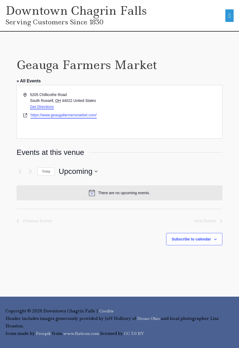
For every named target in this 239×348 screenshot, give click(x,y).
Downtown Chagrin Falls (76, 10)
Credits (106, 311)
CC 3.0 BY (137, 333)
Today (46, 171)
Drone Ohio (149, 318)
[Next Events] (30, 172)
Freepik (44, 333)
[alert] (119, 193)
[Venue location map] (170, 112)
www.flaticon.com (83, 333)
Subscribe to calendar (191, 239)
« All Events (29, 81)
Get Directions (42, 107)
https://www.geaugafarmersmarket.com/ (64, 115)
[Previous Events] (20, 172)
